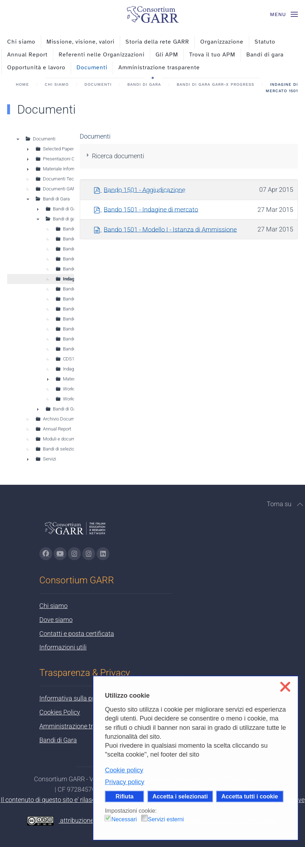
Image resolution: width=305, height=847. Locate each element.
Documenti (92, 67)
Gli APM (167, 54)
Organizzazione (221, 41)
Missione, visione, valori (80, 41)
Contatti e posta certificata (76, 633)
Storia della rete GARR (157, 41)
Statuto (265, 41)
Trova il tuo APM (212, 54)
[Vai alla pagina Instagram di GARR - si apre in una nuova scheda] (74, 553)
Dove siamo (56, 619)
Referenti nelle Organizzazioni (101, 54)
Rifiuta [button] (124, 796)
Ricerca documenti (118, 156)
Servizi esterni (166, 819)
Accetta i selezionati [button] (180, 796)
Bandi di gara (265, 54)
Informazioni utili (63, 647)
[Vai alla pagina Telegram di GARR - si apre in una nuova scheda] (88, 553)
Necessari (124, 819)
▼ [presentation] (18, 139)
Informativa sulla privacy (74, 698)
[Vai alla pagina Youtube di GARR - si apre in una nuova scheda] (60, 553)
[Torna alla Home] (152, 14)
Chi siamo (21, 41)
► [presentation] (28, 149)
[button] (284, 14)
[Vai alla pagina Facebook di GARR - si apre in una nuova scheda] (45, 553)
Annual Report (27, 54)
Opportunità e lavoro (36, 67)
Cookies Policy (59, 712)
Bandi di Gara (58, 740)
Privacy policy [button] (124, 782)
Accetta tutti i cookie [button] (249, 796)
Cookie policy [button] (124, 770)
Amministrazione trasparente (159, 67)
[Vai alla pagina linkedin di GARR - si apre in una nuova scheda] (103, 553)
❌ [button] (285, 686)
